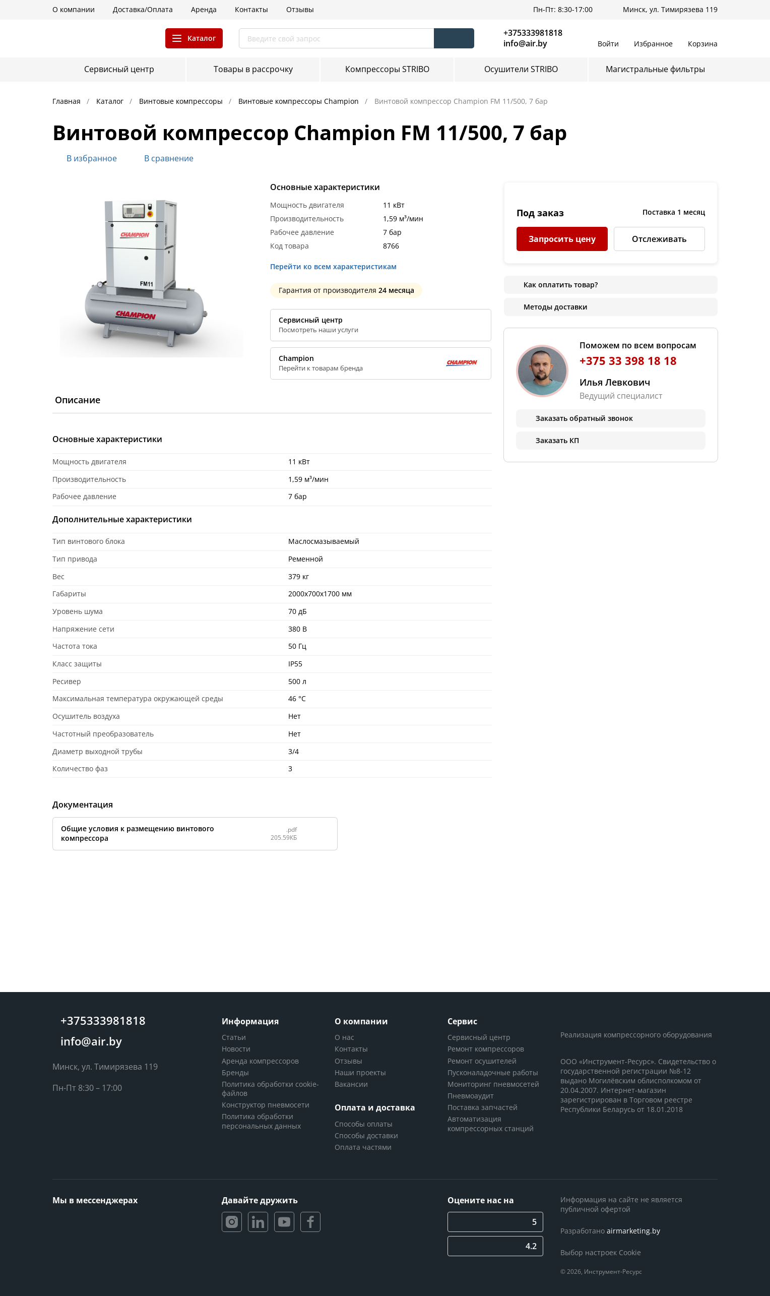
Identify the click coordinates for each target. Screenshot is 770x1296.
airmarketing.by (633, 1231)
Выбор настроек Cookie (600, 1252)
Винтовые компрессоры (182, 101)
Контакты (351, 1049)
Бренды (235, 1072)
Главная (67, 101)
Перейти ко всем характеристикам (336, 266)
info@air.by (525, 43)
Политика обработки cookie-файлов (270, 1088)
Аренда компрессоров (260, 1061)
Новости (236, 1049)
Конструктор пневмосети (265, 1104)
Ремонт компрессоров (485, 1049)
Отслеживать (659, 238)
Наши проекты (360, 1072)
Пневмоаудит (470, 1095)
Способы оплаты (364, 1124)
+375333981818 (532, 32)
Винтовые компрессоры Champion (299, 101)
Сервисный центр (478, 1037)
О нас (344, 1037)
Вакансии (351, 1084)
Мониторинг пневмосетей (493, 1084)
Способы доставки (366, 1135)
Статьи (234, 1037)
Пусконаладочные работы (492, 1072)
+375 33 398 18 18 (628, 360)
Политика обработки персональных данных (261, 1121)
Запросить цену (562, 238)
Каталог (110, 101)
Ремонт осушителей (482, 1061)
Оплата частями (363, 1147)
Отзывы (348, 1061)
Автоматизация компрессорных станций (490, 1123)
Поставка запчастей (482, 1107)
